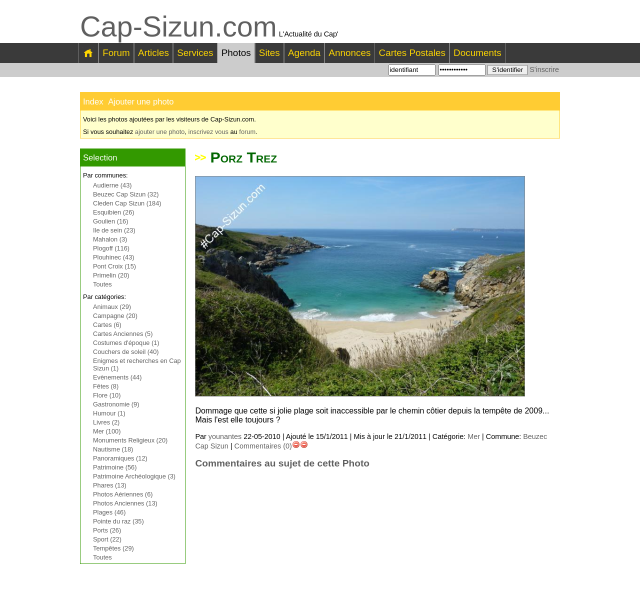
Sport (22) (107, 539)
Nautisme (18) (113, 449)
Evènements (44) (117, 377)
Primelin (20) (111, 275)
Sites (269, 53)
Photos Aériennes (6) (123, 494)
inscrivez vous (208, 132)
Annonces (349, 53)
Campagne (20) (115, 316)
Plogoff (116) (111, 248)
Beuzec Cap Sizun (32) (126, 194)
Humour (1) (109, 413)
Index (93, 101)
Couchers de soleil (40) (126, 352)
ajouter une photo (160, 132)
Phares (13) (109, 485)
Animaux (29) (112, 306)
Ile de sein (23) (114, 230)
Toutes (102, 284)
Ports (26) (107, 530)
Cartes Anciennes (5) (123, 334)
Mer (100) (106, 431)
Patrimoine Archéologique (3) (134, 476)
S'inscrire (544, 70)
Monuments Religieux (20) (130, 440)
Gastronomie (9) (116, 404)
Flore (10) (106, 395)
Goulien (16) (110, 221)
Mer (474, 436)
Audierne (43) (112, 185)
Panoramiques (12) (120, 458)
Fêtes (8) (105, 386)
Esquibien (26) (113, 212)
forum (247, 132)
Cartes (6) (107, 324)
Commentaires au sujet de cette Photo (282, 463)
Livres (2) (106, 422)
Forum (116, 53)
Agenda (304, 53)
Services (195, 53)
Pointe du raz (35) (118, 521)
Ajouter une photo (141, 101)
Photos (236, 53)
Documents (478, 53)
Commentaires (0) (263, 446)
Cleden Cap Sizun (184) (127, 203)
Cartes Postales (412, 53)
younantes (225, 436)
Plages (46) (109, 512)
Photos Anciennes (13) (125, 503)
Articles (153, 53)
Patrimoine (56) (114, 467)
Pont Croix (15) (114, 266)
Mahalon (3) (110, 239)
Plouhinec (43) (113, 257)
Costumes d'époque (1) (126, 342)
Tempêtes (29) (113, 548)
